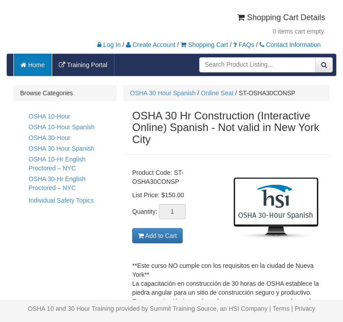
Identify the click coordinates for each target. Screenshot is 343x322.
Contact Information (290, 44)
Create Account (151, 44)
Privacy (305, 308)
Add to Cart (157, 235)
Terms (280, 308)
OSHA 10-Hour (49, 116)
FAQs (243, 44)
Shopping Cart (204, 44)
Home (33, 64)
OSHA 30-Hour (49, 137)
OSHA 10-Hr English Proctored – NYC (57, 164)
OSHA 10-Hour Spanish (62, 127)
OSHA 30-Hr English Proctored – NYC (57, 183)
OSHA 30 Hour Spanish (61, 148)
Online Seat (217, 93)
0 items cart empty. (299, 31)
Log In (109, 44)
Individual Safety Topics (61, 200)
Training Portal (83, 64)
